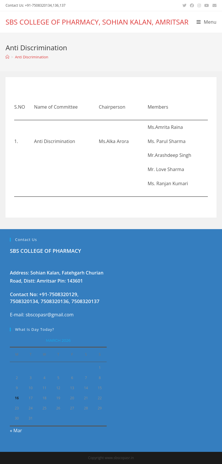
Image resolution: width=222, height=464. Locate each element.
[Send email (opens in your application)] (214, 5)
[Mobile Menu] (206, 22)
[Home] (7, 57)
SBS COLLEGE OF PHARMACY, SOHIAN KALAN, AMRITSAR (96, 22)
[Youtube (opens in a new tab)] (207, 5)
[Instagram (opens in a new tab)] (199, 5)
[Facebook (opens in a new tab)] (192, 5)
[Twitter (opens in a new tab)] (184, 5)
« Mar (16, 430)
